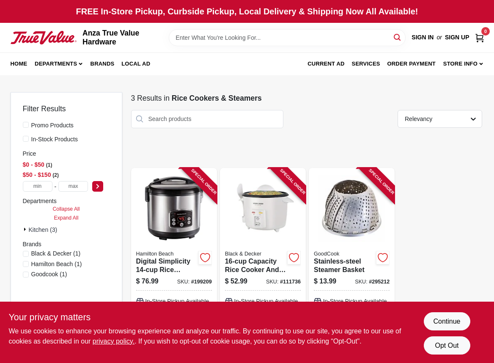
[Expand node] (25, 229)
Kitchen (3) (43, 229)
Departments (56, 63)
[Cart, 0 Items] (479, 37)
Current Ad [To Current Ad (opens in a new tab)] (325, 63)
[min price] (37, 186)
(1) (56, 253)
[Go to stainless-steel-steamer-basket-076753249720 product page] (352, 264)
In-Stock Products (54, 139)
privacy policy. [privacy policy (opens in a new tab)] (113, 341)
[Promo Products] (26, 125)
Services (366, 63)
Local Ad (135, 63)
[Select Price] (97, 186)
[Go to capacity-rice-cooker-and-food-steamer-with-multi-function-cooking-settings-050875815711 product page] (263, 264)
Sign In (423, 37)
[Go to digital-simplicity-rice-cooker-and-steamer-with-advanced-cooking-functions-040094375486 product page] (174, 264)
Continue (446, 321)
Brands (103, 63)
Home (19, 63)
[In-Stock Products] (26, 139)
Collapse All (66, 209)
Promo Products (52, 125)
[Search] (398, 37)
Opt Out (446, 345)
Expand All (66, 218)
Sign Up (457, 37)
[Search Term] (287, 37)
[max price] (73, 186)
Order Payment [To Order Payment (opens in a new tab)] (411, 63)
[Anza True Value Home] (44, 37)
